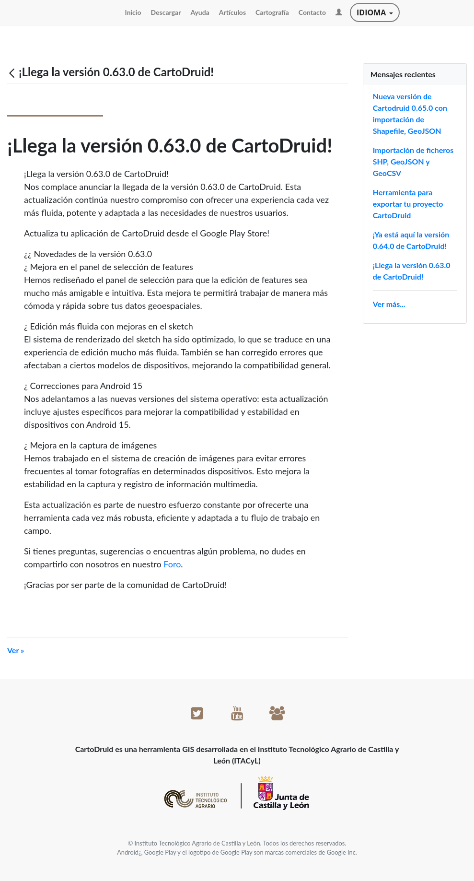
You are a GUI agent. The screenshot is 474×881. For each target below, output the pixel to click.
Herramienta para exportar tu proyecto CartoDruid (408, 204)
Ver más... (389, 303)
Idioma (375, 12)
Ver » (15, 650)
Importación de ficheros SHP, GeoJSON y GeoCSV (413, 161)
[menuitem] (133, 12)
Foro (172, 564)
